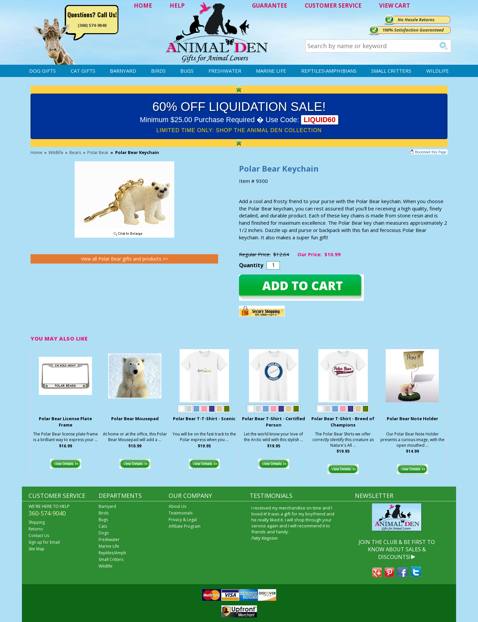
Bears (75, 152)
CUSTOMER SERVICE (333, 5)
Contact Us (39, 535)
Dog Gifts (42, 70)
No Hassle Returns (416, 20)
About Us (177, 506)
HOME (143, 5)
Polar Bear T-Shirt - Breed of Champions (342, 422)
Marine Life (271, 70)
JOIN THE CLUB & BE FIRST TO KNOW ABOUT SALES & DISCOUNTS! (396, 549)
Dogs (104, 533)
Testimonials (181, 513)
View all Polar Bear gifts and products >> (124, 259)
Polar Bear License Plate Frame (65, 422)
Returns (36, 529)
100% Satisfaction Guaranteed (413, 30)
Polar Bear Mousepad (135, 419)
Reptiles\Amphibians (329, 70)
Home (36, 152)
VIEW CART (394, 5)
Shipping (37, 522)
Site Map (36, 549)
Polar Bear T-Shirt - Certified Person (273, 422)
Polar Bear (98, 152)
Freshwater (224, 70)
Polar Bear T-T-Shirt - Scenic (204, 419)
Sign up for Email (44, 542)
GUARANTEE (269, 5)
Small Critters (391, 70)
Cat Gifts (83, 70)
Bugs (187, 70)
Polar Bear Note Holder (412, 419)
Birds (158, 70)
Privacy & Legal (183, 519)
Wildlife (437, 70)
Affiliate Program (184, 526)
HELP (177, 5)
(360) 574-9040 (92, 25)
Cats (103, 526)
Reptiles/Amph (112, 553)
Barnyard (123, 70)
